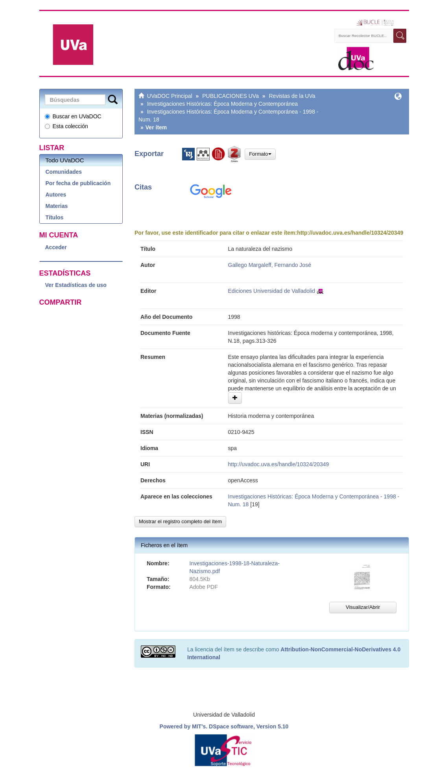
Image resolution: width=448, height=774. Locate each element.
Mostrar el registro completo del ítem (180, 521)
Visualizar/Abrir (363, 607)
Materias (57, 206)
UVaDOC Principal (169, 96)
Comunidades (64, 172)
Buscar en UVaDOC (73, 116)
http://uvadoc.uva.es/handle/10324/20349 (350, 233)
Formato (260, 154)
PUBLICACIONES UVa (230, 96)
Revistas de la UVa (292, 96)
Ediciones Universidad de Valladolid (271, 291)
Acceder (56, 247)
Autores (56, 194)
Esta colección (66, 126)
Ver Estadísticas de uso (76, 285)
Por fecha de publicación (78, 183)
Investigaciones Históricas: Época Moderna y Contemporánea (222, 104)
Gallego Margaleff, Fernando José (269, 265)
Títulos (55, 217)
